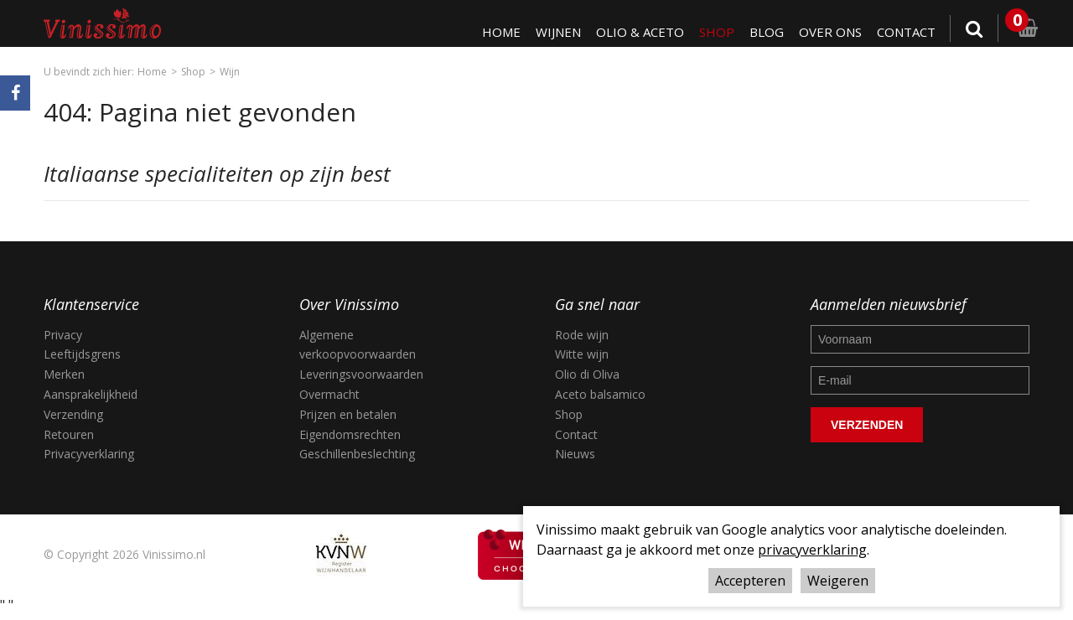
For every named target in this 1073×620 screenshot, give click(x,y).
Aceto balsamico (600, 394)
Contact (905, 31)
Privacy (63, 335)
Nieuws (575, 454)
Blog (763, 31)
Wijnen (552, 31)
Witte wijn (582, 354)
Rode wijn (582, 335)
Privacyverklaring (89, 454)
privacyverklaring (812, 549)
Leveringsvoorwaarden (361, 374)
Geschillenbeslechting (357, 454)
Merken (64, 374)
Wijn (230, 72)
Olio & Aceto (635, 31)
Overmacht (329, 394)
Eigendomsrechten (350, 434)
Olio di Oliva (587, 374)
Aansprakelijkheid (90, 394)
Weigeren (837, 580)
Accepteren (750, 580)
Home (494, 31)
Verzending (73, 414)
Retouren (69, 434)
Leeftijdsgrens (82, 354)
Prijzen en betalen (348, 414)
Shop (713, 31)
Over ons (828, 31)
